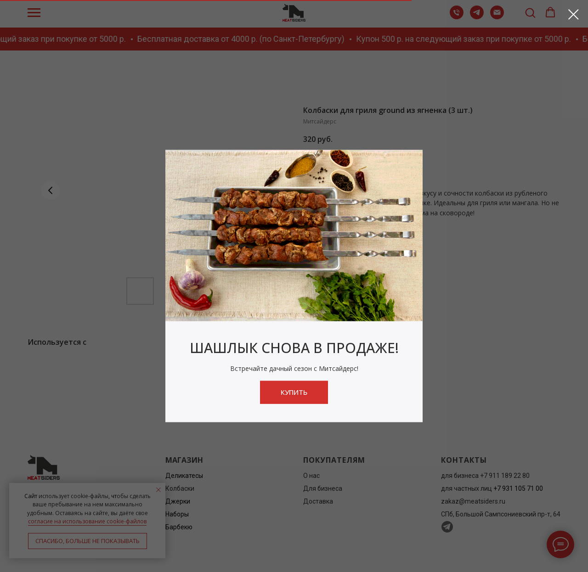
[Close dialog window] (573, 14)
